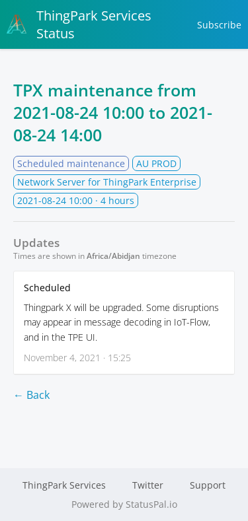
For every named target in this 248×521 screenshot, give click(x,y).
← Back (31, 395)
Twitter (147, 485)
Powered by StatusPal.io (124, 504)
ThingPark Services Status (79, 24)
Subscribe (219, 24)
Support (208, 485)
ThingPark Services (64, 485)
